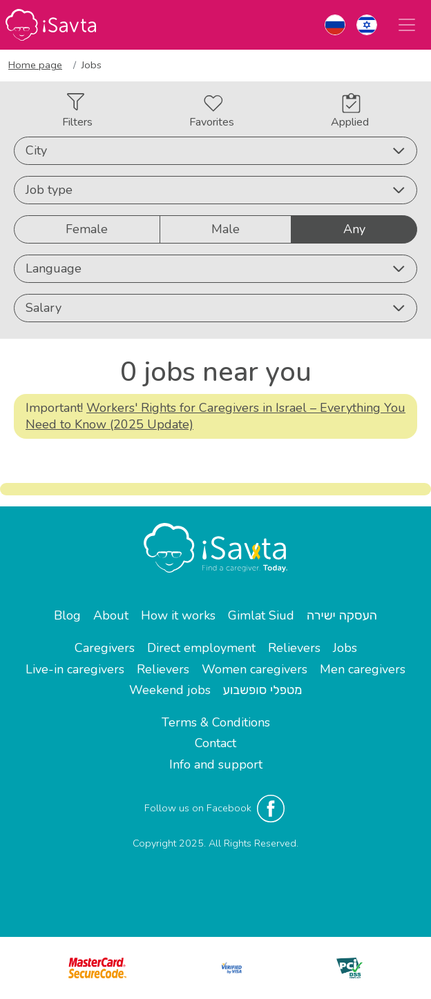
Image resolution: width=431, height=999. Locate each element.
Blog (67, 615)
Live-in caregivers (75, 669)
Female (87, 228)
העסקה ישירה (342, 615)
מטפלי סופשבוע (263, 690)
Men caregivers (362, 669)
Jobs (345, 648)
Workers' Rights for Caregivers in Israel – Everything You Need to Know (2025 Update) (215, 415)
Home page (35, 65)
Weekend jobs (170, 690)
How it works (178, 615)
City (215, 150)
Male (225, 228)
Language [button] (215, 268)
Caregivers (105, 648)
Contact (215, 743)
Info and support (215, 764)
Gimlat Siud (261, 615)
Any (354, 228)
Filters (77, 111)
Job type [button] (215, 189)
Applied (350, 111)
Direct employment (201, 648)
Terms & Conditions (216, 722)
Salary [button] (215, 307)
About (110, 615)
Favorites (211, 112)
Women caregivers (254, 669)
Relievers (294, 648)
